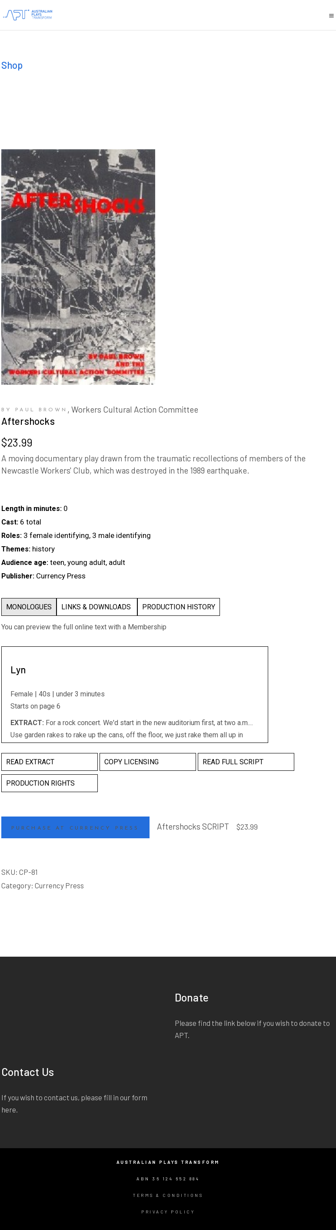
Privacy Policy (168, 1211)
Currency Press (59, 885)
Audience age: (24, 562)
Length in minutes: (31, 508)
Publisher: (17, 576)
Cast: (9, 522)
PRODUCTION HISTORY (178, 607)
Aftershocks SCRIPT (193, 826)
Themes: (15, 549)
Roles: (11, 535)
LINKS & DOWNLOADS (97, 607)
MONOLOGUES (29, 607)
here (8, 1109)
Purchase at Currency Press (75, 828)
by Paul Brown (34, 410)
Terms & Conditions (168, 1195)
